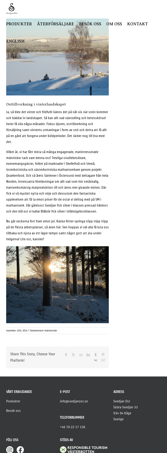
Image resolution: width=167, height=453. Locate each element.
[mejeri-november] (57, 57)
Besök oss (13, 410)
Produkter (13, 401)
